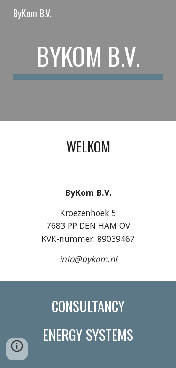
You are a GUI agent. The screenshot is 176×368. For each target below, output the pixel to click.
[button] (17, 349)
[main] (88, 61)
